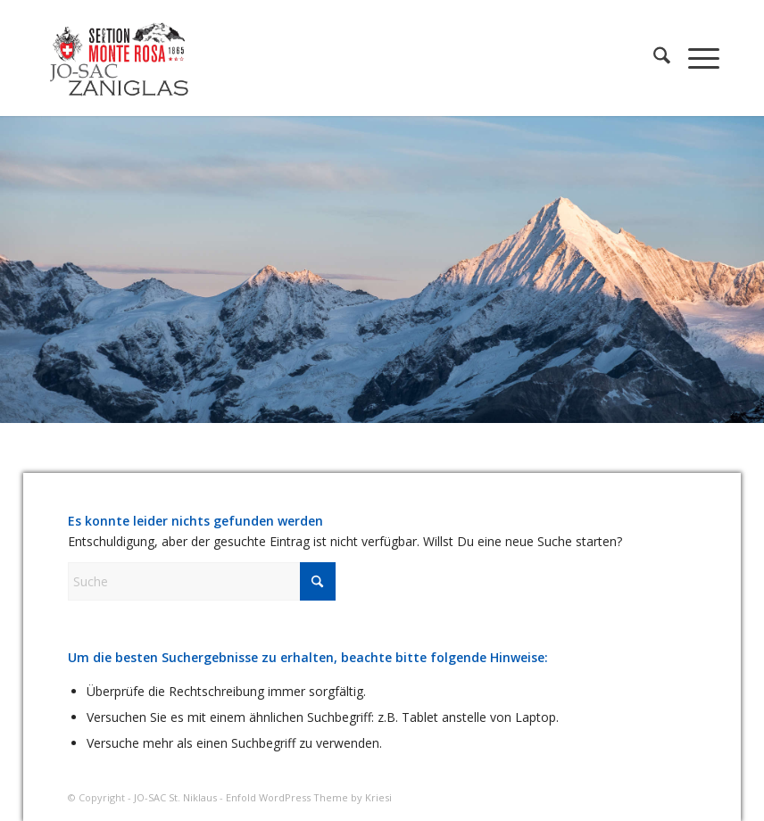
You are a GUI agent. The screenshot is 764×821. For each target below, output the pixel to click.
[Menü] (694, 58)
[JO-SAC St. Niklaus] (119, 58)
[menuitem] (652, 58)
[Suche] (652, 58)
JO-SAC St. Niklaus (175, 797)
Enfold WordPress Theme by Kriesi (309, 797)
